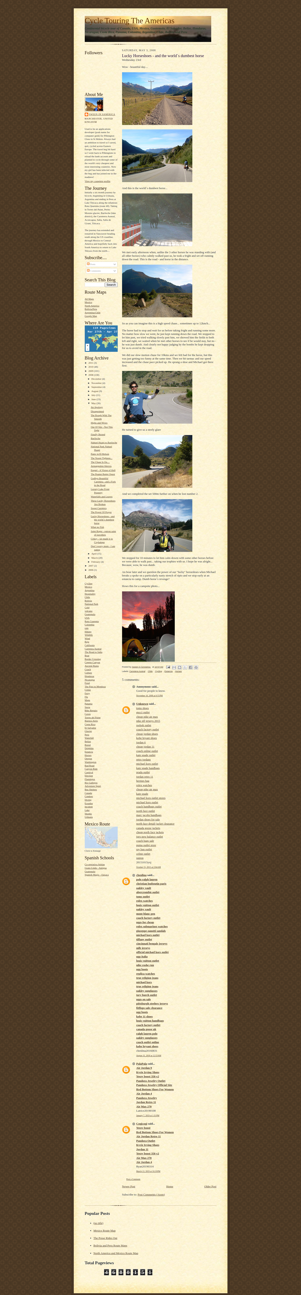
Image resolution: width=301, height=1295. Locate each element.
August (95, 391)
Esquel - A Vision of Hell (103, 470)
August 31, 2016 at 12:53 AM (148, 1055)
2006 (91, 570)
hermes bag (143, 780)
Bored (88, 745)
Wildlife (89, 635)
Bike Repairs (91, 710)
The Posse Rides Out (105, 1238)
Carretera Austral (93, 648)
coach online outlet (147, 751)
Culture (88, 672)
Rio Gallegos (91, 782)
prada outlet (143, 772)
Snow (87, 707)
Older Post (210, 1186)
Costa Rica (90, 724)
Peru (87, 734)
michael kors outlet (147, 763)
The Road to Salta (93, 652)
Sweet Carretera (98, 508)
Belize (88, 741)
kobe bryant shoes (146, 738)
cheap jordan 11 (145, 746)
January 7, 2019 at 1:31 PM (147, 1115)
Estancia (89, 751)
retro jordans (143, 759)
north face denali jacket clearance (155, 823)
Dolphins (89, 748)
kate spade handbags (148, 768)
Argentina (89, 590)
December (96, 378)
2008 (91, 375)
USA (87, 617)
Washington (90, 762)
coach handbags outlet (149, 806)
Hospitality (90, 593)
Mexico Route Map (105, 1230)
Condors (89, 796)
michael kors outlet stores (151, 798)
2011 (91, 362)
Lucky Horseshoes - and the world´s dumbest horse (102, 519)
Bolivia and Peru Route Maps (110, 1245)
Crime (88, 689)
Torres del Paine (93, 717)
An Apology (97, 407)
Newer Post (128, 1186)
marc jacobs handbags (149, 815)
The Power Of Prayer (101, 512)
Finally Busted (98, 434)
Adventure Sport (93, 786)
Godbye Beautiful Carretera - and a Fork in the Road (103, 481)
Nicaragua (90, 679)
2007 (91, 565)
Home (169, 1186)
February (96, 561)
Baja (87, 641)
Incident (89, 806)
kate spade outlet (145, 755)
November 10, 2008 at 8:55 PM (149, 695)
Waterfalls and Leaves (101, 496)
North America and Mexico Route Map (116, 1253)
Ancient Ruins (92, 666)
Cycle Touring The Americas (130, 20)
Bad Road (89, 765)
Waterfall (89, 738)
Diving (88, 799)
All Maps (89, 299)
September (97, 387)
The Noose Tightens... (101, 458)
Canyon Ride (91, 769)
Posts (91, 264)
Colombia (89, 624)
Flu (86, 696)
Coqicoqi (141, 1123)
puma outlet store (146, 845)
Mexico (88, 302)
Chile (87, 597)
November (96, 383)
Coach (88, 669)
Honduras (89, 676)
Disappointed (97, 411)
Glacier (88, 731)
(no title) (98, 1223)
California (90, 645)
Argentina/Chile (93, 312)
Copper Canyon (92, 662)
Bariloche (95, 438)
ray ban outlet (144, 849)
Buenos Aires (91, 720)
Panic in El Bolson (100, 454)
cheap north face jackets (150, 832)
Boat (87, 655)
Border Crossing (93, 659)
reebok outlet (143, 725)
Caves (88, 714)
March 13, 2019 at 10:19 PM (148, 1171)
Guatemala (90, 614)
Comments (94, 270)
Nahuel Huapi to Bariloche (104, 442)
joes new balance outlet (149, 836)
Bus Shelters (91, 789)
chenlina (141, 875)
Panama (88, 703)
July (93, 395)
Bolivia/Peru (91, 309)
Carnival (89, 772)
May (93, 403)
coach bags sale (145, 840)
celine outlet (143, 853)
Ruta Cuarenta (92, 621)
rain (86, 628)
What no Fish (97, 527)
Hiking (88, 631)
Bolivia (88, 600)
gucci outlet (143, 712)
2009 (91, 371)
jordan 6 (141, 742)
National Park (91, 604)
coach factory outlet (147, 729)
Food (87, 683)
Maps (87, 700)
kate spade (142, 793)
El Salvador (90, 727)
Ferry (87, 693)
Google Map (91, 316)
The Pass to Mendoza (95, 686)
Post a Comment (133, 1179)
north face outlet (145, 811)
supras (140, 858)
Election (89, 775)
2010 (91, 366)
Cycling (88, 583)
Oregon (88, 758)
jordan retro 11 (144, 776)
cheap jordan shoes (147, 733)
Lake (87, 810)
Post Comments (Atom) (151, 1194)
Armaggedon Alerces (101, 466)
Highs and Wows (99, 422)
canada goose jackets (148, 828)
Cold (87, 607)
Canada (88, 793)
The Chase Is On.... (100, 462)
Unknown (142, 703)
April (94, 553)
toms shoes (142, 708)
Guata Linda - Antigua (96, 868)
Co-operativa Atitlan (95, 864)
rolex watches (144, 785)
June (93, 399)
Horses (88, 755)
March (94, 557)
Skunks (88, 813)
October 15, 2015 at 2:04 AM (148, 867)
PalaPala (141, 1063)
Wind (87, 638)
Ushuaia (89, 817)
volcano (88, 611)
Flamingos (90, 779)
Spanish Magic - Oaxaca (97, 874)
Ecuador (89, 803)
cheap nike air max (147, 716)
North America (92, 305)
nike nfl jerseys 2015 (148, 720)
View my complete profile (97, 181)
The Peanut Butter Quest (103, 474)
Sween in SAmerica (102, 114)
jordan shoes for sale (148, 819)
